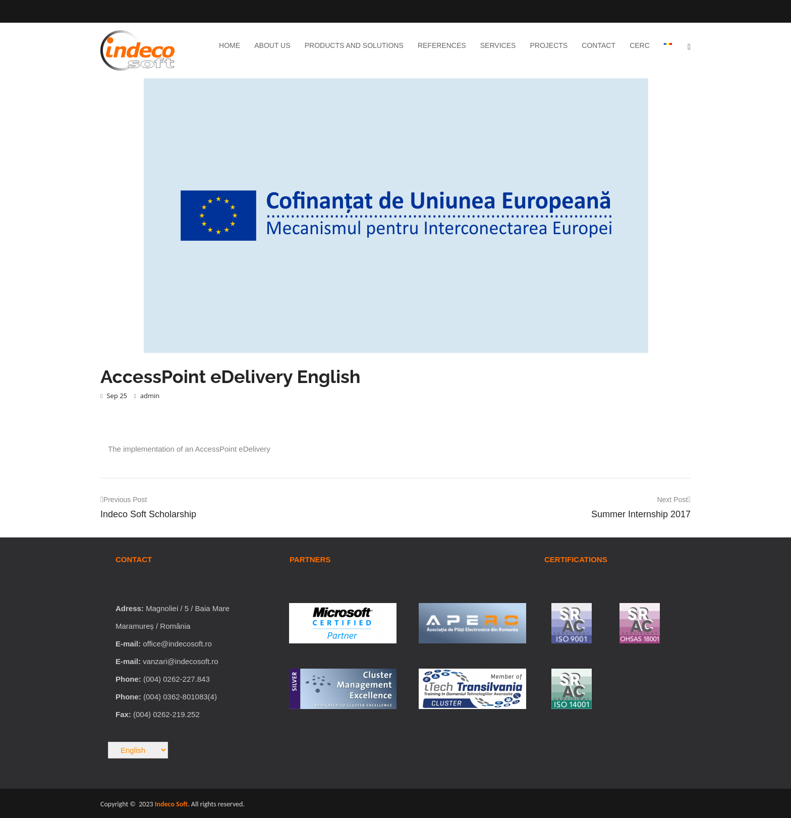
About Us (272, 45)
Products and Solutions (354, 45)
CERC (640, 45)
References (442, 45)
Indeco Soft (171, 804)
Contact (598, 45)
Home (229, 45)
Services (498, 45)
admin (146, 395)
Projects (549, 45)
